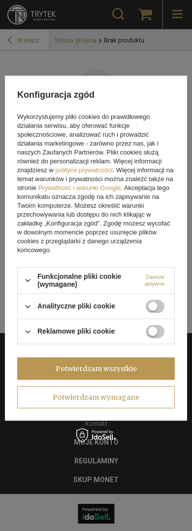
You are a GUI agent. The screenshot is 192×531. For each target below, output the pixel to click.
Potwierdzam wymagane (96, 397)
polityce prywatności (83, 170)
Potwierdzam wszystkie (96, 368)
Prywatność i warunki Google (79, 187)
